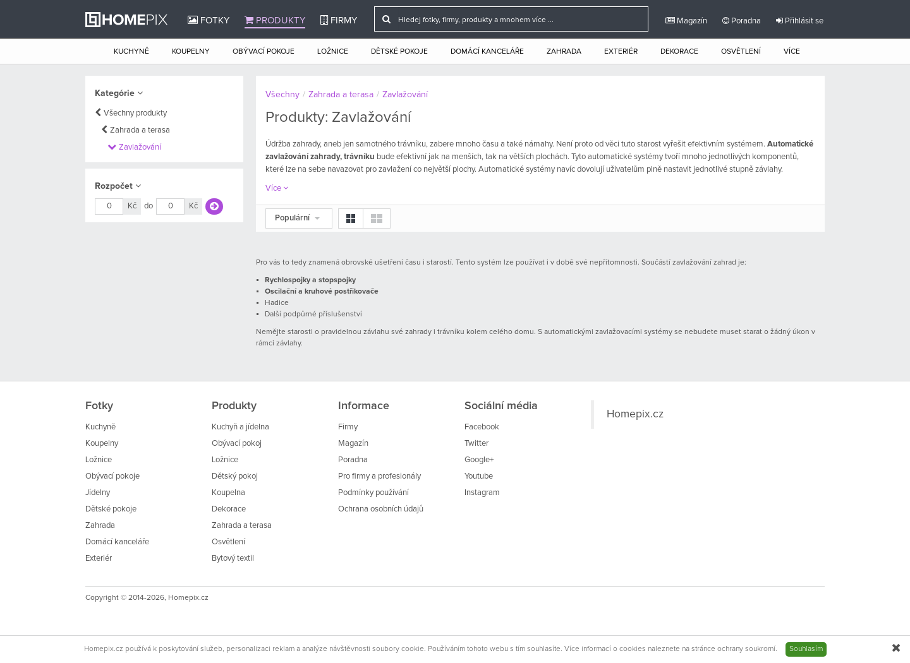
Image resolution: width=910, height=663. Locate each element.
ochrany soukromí (746, 649)
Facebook (481, 427)
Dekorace (679, 52)
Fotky (208, 20)
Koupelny (191, 52)
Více (792, 52)
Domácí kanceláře (487, 52)
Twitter (476, 443)
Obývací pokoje (263, 52)
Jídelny (97, 493)
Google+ (479, 460)
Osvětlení (741, 52)
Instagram (482, 493)
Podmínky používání (373, 493)
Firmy (338, 20)
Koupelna (228, 493)
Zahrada (564, 52)
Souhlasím (806, 649)
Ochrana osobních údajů (380, 509)
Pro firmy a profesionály (379, 476)
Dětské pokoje (399, 52)
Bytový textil (233, 558)
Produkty (275, 20)
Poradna (741, 20)
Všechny (282, 94)
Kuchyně (131, 52)
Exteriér (621, 52)
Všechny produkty (135, 113)
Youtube (478, 476)
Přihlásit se (799, 20)
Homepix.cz (635, 414)
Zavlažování (140, 147)
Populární (297, 218)
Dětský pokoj (235, 476)
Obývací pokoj (237, 443)
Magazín (686, 20)
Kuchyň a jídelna (240, 427)
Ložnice (332, 52)
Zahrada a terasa (140, 130)
